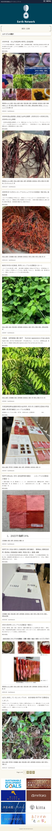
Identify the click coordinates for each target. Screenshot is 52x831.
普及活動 (26, 103)
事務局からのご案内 (7, 103)
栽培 (44, 103)
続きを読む (5, 51)
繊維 (22, 105)
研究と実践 (14, 105)
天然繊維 (11, 256)
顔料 (9, 107)
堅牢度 (11, 467)
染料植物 (34, 103)
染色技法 (40, 103)
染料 (30, 103)
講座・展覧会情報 (33, 105)
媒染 (21, 103)
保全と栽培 (17, 103)
